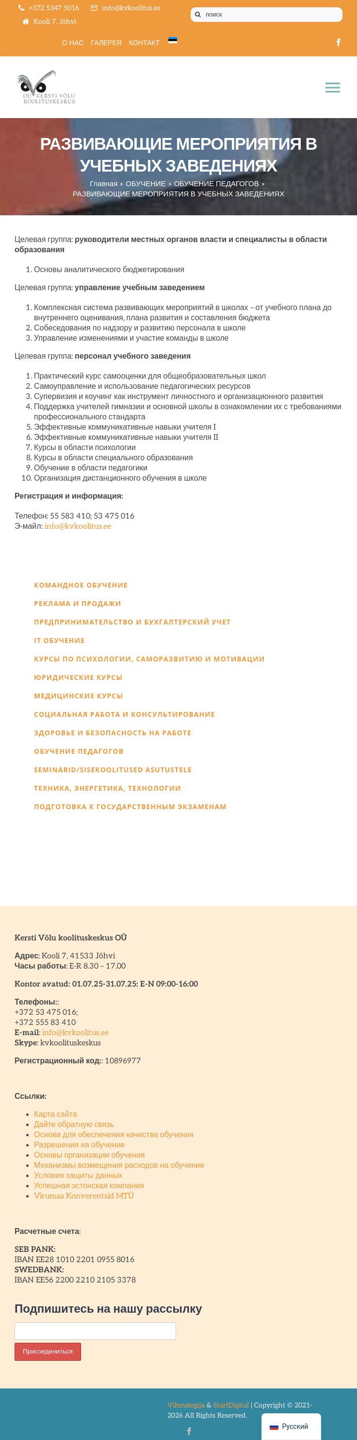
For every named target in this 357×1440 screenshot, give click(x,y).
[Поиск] (198, 14)
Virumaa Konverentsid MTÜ (84, 1196)
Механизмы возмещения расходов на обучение (119, 1165)
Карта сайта (55, 1114)
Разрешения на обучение (79, 1145)
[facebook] (338, 42)
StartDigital (231, 1405)
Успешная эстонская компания (89, 1186)
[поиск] (266, 14)
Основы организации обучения (89, 1155)
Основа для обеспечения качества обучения (114, 1135)
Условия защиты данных (78, 1175)
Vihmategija (186, 1405)
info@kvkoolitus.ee (78, 526)
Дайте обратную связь (74, 1124)
